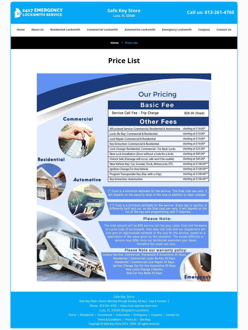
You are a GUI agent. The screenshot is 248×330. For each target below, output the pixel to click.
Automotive (123, 314)
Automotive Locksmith (140, 29)
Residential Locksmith (65, 29)
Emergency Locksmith (177, 29)
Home (21, 29)
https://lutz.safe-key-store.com (139, 305)
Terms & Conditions (109, 319)
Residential (86, 314)
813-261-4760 (219, 12)
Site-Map (145, 319)
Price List (130, 319)
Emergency (140, 314)
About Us (37, 29)
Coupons (204, 29)
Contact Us (224, 29)
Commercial (104, 314)
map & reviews (158, 301)
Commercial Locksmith (102, 29)
